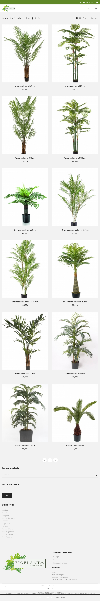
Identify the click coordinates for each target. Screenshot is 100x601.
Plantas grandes (8, 531)
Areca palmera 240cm (25, 158)
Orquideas (6, 523)
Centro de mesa (8, 518)
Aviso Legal (55, 557)
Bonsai (4, 513)
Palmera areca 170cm (25, 445)
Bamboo (5, 510)
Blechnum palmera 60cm (25, 230)
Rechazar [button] (49, 597)
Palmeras (5, 526)
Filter (6, 496)
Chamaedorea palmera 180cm (25, 302)
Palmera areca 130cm (75, 373)
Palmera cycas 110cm (75, 445)
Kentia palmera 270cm (25, 373)
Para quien (5, 586)
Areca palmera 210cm (75, 86)
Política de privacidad (59, 563)
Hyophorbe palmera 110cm (75, 302)
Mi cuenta (14, 586)
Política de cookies (58, 560)
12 (32, 18)
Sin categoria (7, 537)
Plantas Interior (7, 534)
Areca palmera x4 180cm (75, 158)
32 (38, 18)
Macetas (5, 521)
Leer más (60, 597)
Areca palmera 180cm (25, 86)
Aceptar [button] (40, 597)
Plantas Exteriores (8, 529)
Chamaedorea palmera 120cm (75, 230)
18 (35, 18)
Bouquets (5, 515)
